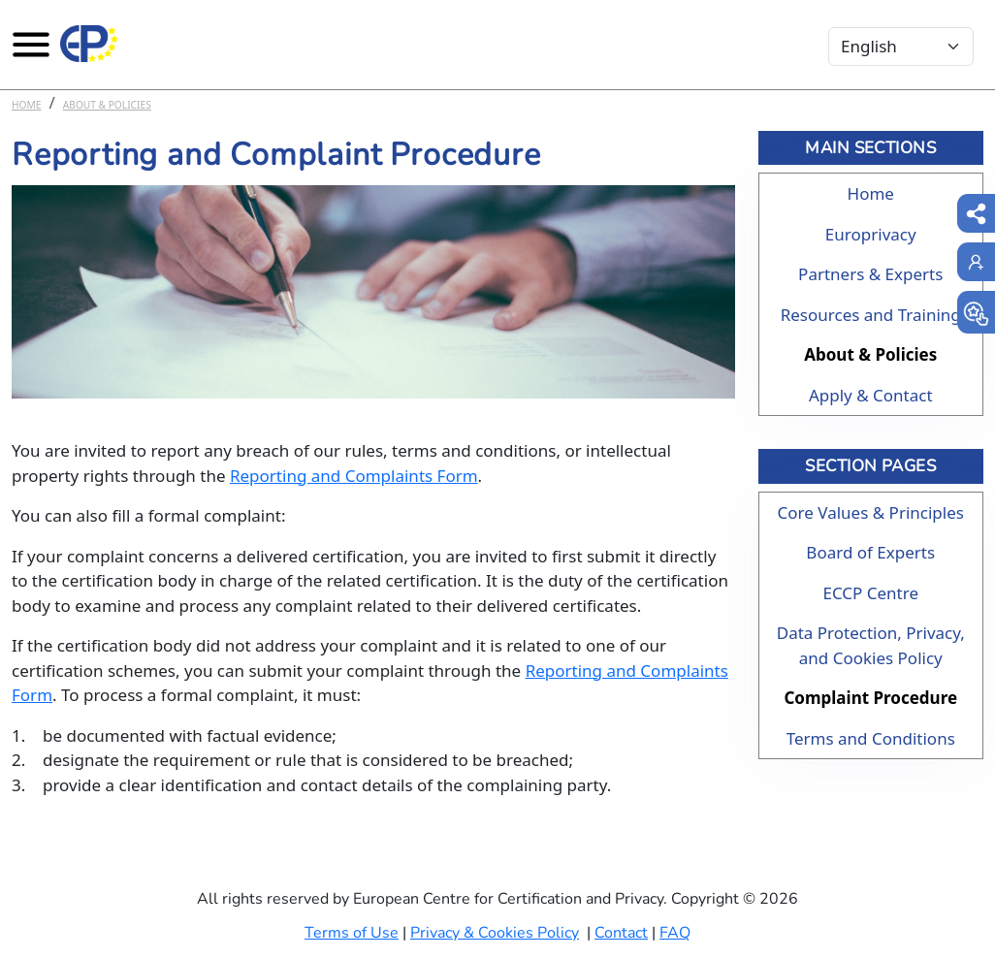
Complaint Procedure (870, 698)
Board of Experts (870, 552)
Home (26, 105)
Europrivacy (870, 234)
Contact (621, 932)
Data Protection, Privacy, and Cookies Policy (871, 645)
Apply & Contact (871, 395)
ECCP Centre (870, 593)
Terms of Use (352, 932)
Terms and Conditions (870, 738)
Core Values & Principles (871, 512)
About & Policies (107, 105)
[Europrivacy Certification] (89, 43)
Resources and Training (871, 314)
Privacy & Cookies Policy (494, 932)
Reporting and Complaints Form (354, 475)
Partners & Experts (870, 274)
